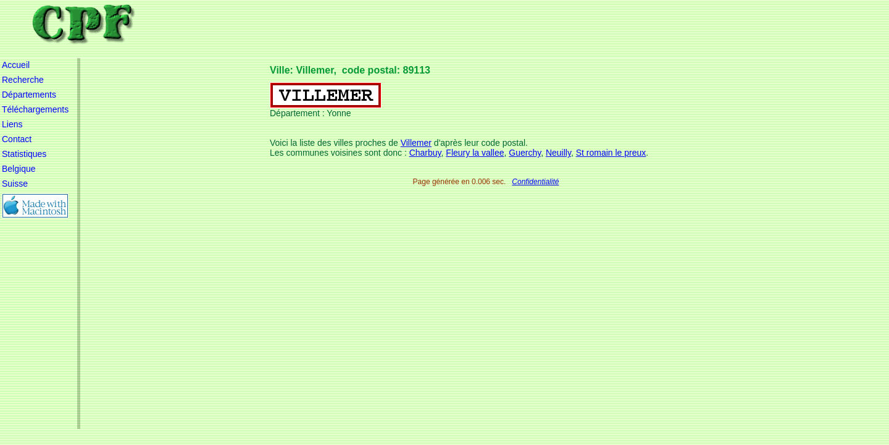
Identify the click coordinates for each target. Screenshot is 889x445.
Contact (16, 139)
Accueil (16, 65)
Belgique (19, 169)
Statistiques (24, 154)
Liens (12, 124)
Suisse (15, 184)
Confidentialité (535, 181)
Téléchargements (35, 109)
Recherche (23, 80)
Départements (29, 95)
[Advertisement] (494, 86)
